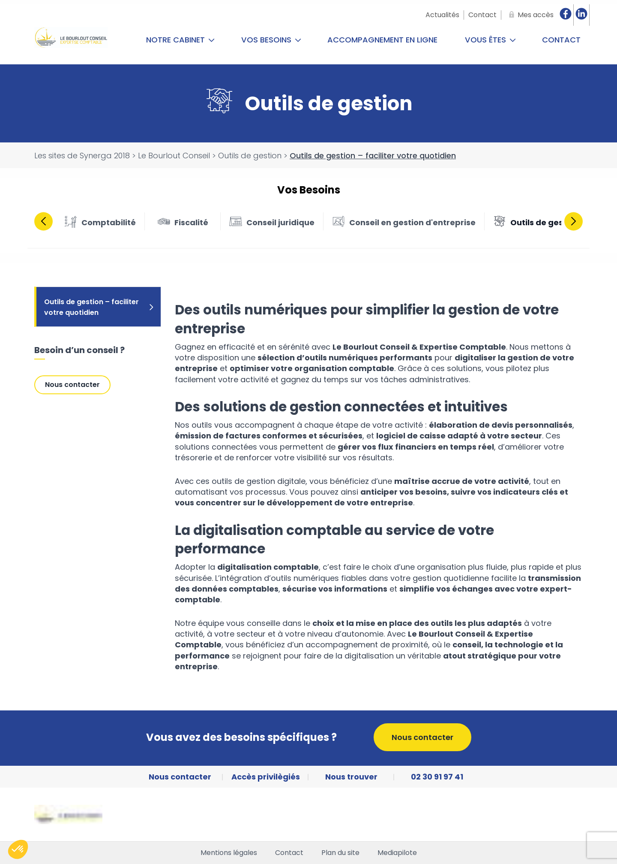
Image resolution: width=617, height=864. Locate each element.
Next (573, 221)
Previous (43, 221)
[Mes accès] (529, 15)
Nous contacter (72, 385)
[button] (18, 849)
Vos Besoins (271, 39)
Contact (561, 39)
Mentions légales (229, 853)
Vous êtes (490, 39)
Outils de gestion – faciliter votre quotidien (99, 307)
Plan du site (340, 853)
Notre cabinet (180, 39)
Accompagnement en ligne (382, 39)
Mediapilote (397, 853)
